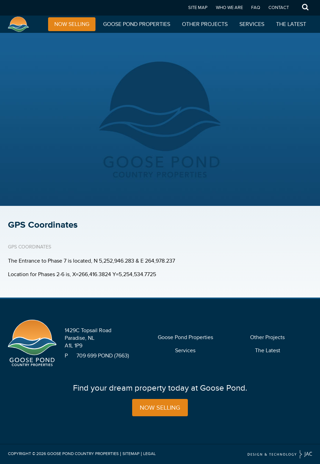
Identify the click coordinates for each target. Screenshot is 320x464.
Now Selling (71, 24)
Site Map (198, 7)
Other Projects (205, 24)
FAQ (255, 7)
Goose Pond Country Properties (83, 453)
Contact (278, 7)
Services (251, 24)
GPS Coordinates (29, 247)
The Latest (291, 24)
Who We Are (229, 7)
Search (305, 8)
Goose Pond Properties (136, 24)
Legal (149, 453)
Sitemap (130, 453)
